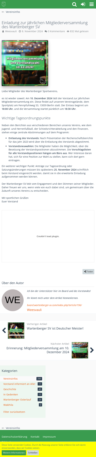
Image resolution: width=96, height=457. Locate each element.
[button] (91, 4)
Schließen (32, 452)
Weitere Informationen (14, 452)
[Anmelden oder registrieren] (83, 4)
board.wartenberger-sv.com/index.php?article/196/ (54, 305)
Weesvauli (34, 310)
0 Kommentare (56, 31)
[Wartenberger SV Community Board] (3, 4)
